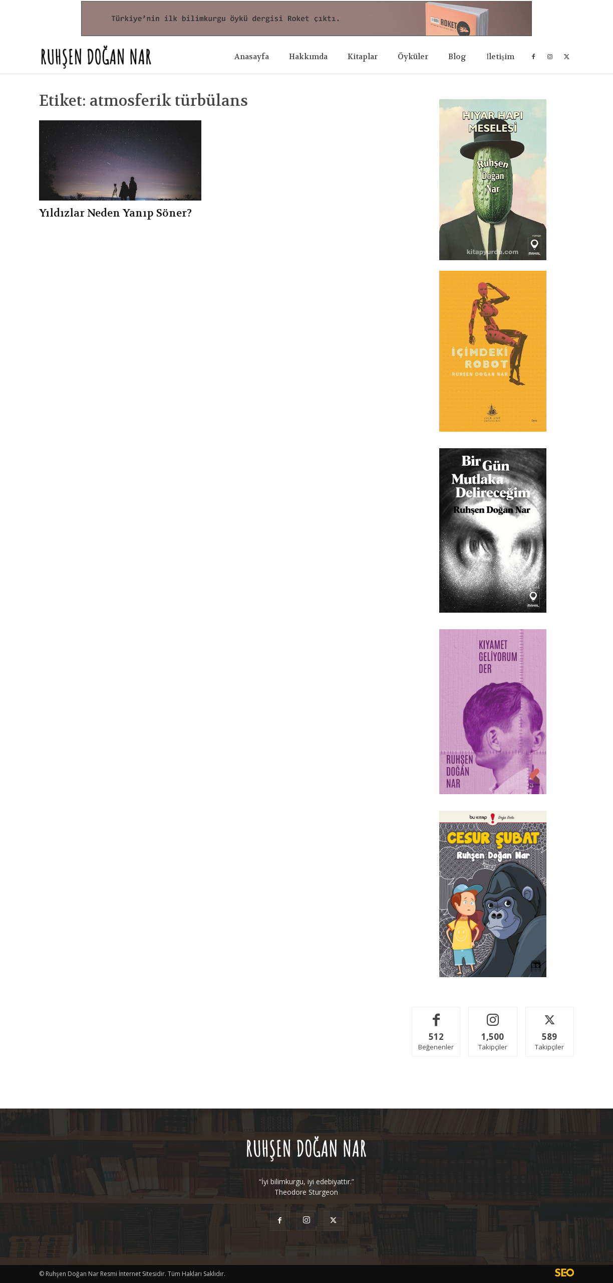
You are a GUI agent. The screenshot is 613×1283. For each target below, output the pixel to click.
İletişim (500, 57)
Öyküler (413, 57)
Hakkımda (308, 57)
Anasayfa (251, 57)
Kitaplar (363, 57)
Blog (457, 57)
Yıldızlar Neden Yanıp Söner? (115, 213)
